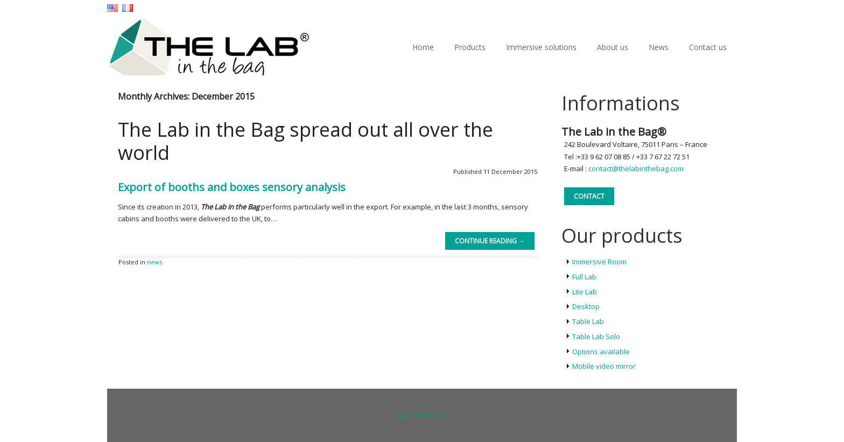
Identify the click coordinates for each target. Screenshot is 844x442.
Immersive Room (599, 261)
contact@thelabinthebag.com (636, 168)
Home (423, 47)
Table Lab (588, 321)
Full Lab (584, 277)
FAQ (443, 415)
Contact (589, 196)
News (659, 47)
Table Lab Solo (596, 336)
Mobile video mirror (604, 366)
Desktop (586, 306)
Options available (601, 351)
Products (470, 47)
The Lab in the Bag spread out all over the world (305, 141)
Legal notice (414, 415)
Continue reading (490, 240)
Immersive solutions (541, 47)
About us (612, 47)
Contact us (708, 47)
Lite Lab (584, 292)
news (154, 262)
